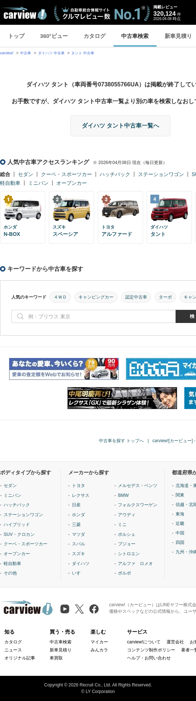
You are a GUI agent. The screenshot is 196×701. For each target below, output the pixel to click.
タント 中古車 (82, 53)
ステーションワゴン (161, 174)
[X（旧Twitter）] (79, 609)
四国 (180, 542)
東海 (180, 514)
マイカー (99, 641)
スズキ (78, 553)
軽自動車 (10, 183)
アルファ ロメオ (135, 563)
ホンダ (78, 514)
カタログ (94, 36)
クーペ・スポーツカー (66, 174)
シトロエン (129, 553)
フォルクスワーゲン (137, 504)
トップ (16, 36)
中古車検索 (135, 36)
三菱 (76, 524)
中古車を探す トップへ (121, 441)
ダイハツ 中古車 (51, 53)
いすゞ (78, 573)
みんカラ (99, 650)
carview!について (144, 641)
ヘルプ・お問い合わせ (149, 658)
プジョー (126, 543)
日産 (76, 504)
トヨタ (78, 485)
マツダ (78, 534)
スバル (78, 543)
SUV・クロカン (19, 534)
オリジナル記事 (19, 658)
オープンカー (71, 183)
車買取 (56, 658)
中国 (180, 533)
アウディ (126, 514)
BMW (123, 495)
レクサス (80, 495)
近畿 (180, 523)
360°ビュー (54, 36)
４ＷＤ (60, 297)
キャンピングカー (96, 297)
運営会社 (175, 641)
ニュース (13, 650)
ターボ (165, 297)
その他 (10, 573)
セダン (25, 174)
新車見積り (61, 650)
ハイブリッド (17, 524)
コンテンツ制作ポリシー (151, 650)
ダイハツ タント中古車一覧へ (120, 125)
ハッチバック (115, 174)
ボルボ (124, 573)
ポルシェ (126, 534)
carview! (7, 53)
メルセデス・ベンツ (137, 485)
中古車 (25, 53)
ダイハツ (80, 563)
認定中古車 (136, 297)
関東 (180, 495)
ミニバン (38, 183)
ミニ (122, 524)
